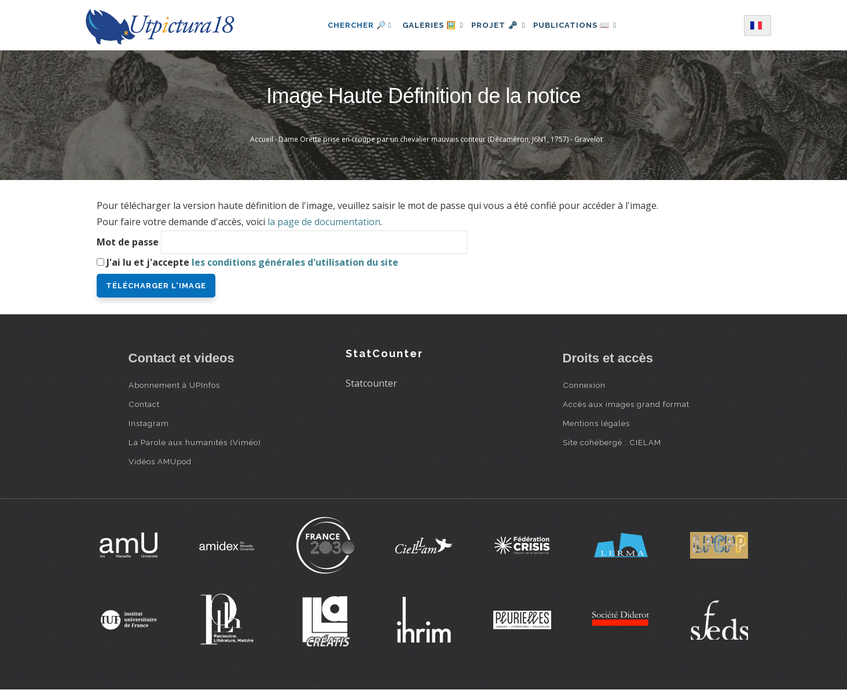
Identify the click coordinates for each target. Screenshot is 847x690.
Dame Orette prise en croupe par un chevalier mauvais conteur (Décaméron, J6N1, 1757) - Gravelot (440, 139)
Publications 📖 (580, 25)
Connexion (584, 385)
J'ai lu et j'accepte (252, 262)
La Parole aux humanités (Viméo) (195, 442)
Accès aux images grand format (626, 404)
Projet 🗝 (498, 25)
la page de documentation (323, 221)
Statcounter (371, 383)
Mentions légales (596, 423)
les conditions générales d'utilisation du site (295, 262)
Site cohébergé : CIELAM (612, 442)
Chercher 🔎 (351, 25)
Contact (144, 404)
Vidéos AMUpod (160, 461)
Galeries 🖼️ (427, 25)
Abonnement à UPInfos (174, 385)
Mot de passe (128, 242)
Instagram (149, 423)
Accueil (261, 139)
